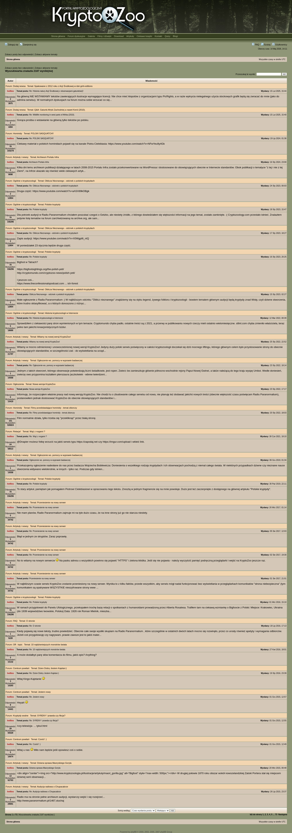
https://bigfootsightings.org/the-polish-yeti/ (40, 269)
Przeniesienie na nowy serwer (51, 502)
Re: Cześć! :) (35, 744)
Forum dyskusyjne (76, 36)
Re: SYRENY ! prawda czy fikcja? (43, 721)
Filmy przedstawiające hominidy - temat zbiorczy (54, 408)
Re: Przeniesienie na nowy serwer (44, 507)
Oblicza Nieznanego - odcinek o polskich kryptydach (69, 181)
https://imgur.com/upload (117, 441)
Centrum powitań (21, 668)
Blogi (175, 36)
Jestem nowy (44, 692)
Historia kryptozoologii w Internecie (61, 313)
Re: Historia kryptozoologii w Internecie (46, 318)
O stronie (30, 621)
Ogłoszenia (18, 384)
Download (119, 36)
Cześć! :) (42, 739)
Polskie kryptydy (52, 204)
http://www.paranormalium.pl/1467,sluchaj (40, 800)
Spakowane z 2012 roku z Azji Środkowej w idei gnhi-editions (63, 86)
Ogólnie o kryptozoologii (24, 181)
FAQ (255, 44)
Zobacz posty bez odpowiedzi (19, 54)
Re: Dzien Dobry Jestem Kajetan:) (44, 673)
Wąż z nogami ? (37, 431)
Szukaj (266, 44)
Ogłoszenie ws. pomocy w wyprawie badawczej (59, 360)
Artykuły (130, 36)
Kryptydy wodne (20, 715)
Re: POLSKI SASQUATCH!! (41, 138)
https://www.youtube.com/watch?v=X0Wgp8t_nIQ (61, 238)
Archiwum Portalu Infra (48, 157)
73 (276, 814)
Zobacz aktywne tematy (46, 54)
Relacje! (17, 431)
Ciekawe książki (144, 36)
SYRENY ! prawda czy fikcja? (51, 715)
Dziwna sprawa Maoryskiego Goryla (54, 763)
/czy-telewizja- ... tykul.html (32, 725)
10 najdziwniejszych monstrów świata (49, 644)
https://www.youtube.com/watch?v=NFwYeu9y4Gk (136, 143)
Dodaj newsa (19, 86)
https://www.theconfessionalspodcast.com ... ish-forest (47, 283)
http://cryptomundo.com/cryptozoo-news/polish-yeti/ (46, 272)
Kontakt (158, 36)
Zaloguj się (11, 44)
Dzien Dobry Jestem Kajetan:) (52, 668)
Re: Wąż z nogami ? (38, 436)
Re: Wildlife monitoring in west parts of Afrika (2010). (52, 115)
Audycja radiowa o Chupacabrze (52, 786)
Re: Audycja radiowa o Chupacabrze (45, 792)
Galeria (91, 36)
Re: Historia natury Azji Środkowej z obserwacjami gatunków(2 (56, 91)
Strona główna (58, 36)
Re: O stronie (35, 626)
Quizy (167, 36)
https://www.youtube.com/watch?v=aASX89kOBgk (61, 191)
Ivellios (10, 91)
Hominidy (17, 133)
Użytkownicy (279, 44)
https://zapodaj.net (87, 441)
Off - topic (17, 644)
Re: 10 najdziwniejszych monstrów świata (47, 649)
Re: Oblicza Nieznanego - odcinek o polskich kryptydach (53, 186)
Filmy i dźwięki (104, 36)
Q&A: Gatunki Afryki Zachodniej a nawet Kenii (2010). (59, 110)
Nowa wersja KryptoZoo (44, 384)
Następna (282, 814)
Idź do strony (256, 814)
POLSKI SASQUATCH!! (42, 133)
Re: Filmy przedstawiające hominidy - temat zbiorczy (52, 413)
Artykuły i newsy (20, 157)
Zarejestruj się (28, 44)
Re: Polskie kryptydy (38, 209)
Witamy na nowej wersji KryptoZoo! (54, 337)
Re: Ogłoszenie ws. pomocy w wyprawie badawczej (51, 365)
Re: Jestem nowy (36, 697)
